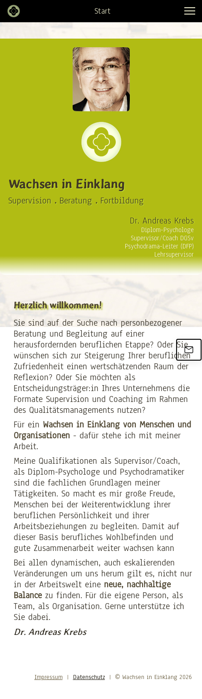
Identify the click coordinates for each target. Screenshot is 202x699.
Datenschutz (89, 677)
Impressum (48, 677)
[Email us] (189, 350)
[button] (189, 11)
